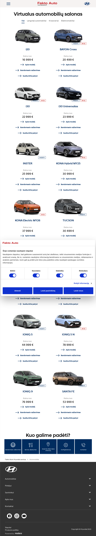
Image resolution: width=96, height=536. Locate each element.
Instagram (16, 516)
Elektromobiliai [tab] (68, 21)
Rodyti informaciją (81, 283)
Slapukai (8, 527)
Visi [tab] (23, 21)
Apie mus (9, 499)
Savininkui (9, 492)
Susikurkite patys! (30, 76)
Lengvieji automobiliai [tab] (36, 21)
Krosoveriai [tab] (54, 21)
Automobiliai (10, 479)
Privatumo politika (11, 530)
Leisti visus (78, 291)
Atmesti (17, 291)
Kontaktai (9, 506)
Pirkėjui (8, 485)
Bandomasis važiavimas (30, 70)
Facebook (9, 516)
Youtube (24, 516)
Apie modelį (30, 64)
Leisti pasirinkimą (48, 291)
